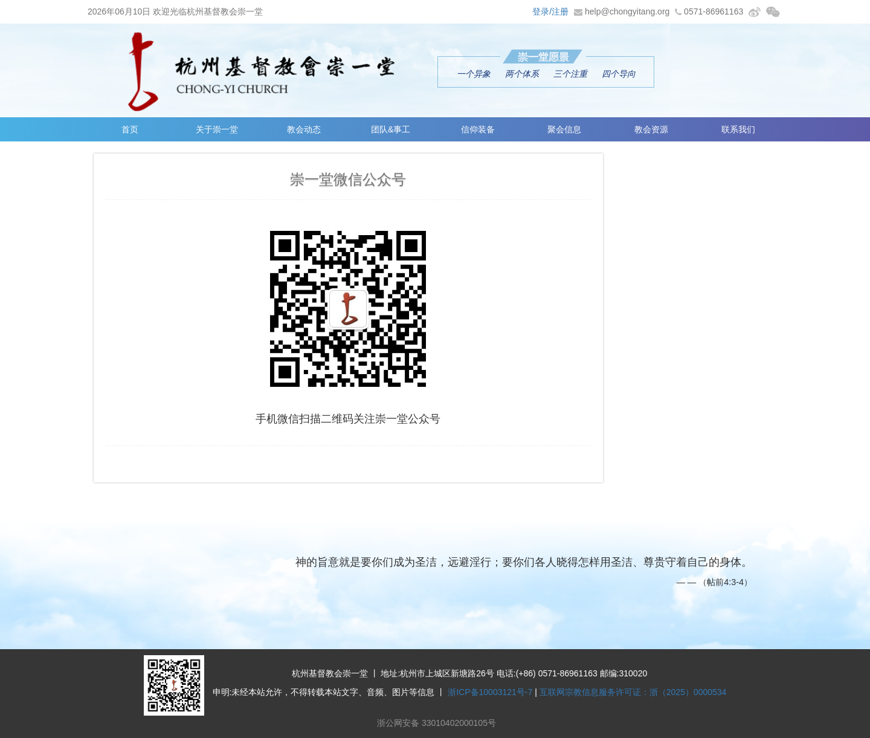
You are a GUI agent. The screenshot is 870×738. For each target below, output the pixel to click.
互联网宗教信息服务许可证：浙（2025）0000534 (633, 692)
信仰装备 (478, 129)
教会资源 (651, 129)
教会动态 (304, 129)
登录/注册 (550, 11)
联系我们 (738, 129)
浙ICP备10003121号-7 (490, 692)
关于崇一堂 (217, 129)
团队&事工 (390, 129)
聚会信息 (564, 129)
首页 (129, 129)
